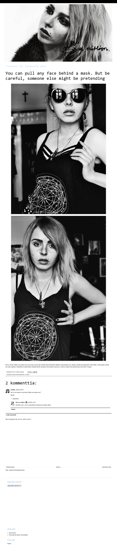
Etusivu (58, 467)
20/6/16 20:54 (19, 390)
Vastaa (12, 395)
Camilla (13, 390)
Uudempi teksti (10, 467)
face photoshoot (20, 374)
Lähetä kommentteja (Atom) (16, 470)
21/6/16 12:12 (32, 402)
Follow (9, 543)
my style (27, 374)
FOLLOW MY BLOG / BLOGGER (18, 535)
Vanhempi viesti (106, 467)
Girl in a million (20, 402)
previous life (12, 533)
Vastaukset (15, 399)
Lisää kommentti (11, 415)
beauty (14, 374)
